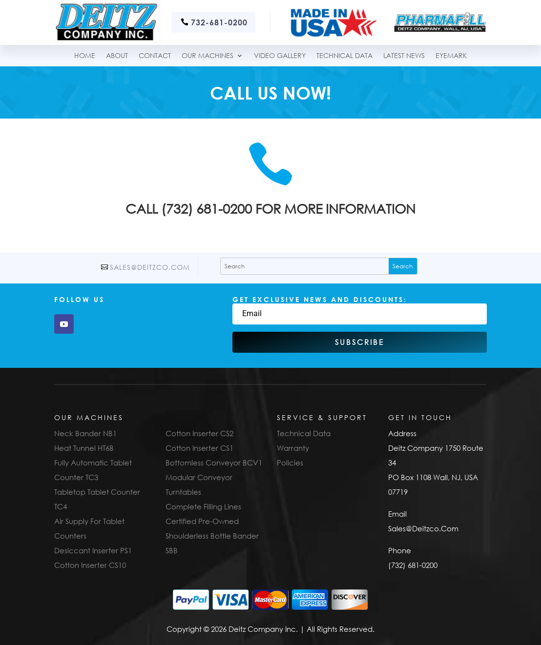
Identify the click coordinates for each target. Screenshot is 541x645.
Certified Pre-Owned (202, 521)
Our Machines (207, 56)
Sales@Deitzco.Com (150, 267)
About (117, 56)
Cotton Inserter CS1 (199, 447)
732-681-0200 (219, 22)
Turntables (183, 491)
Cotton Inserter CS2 (199, 433)
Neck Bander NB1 (85, 433)
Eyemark (451, 56)
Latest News (404, 56)
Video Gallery (280, 56)
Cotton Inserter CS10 (90, 565)
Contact (155, 56)
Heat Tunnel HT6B (84, 447)
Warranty (293, 447)
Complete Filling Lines (203, 506)
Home (84, 56)
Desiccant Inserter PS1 (93, 550)
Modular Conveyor (199, 477)
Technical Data (304, 433)
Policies (290, 462)
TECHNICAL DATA (344, 56)
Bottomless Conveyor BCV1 (214, 462)
